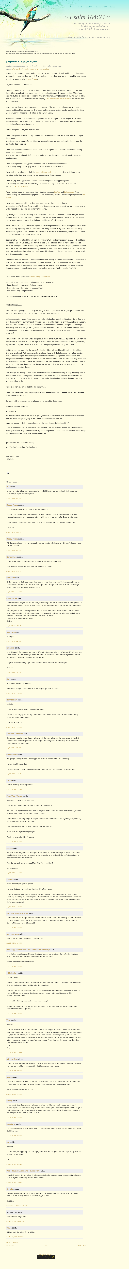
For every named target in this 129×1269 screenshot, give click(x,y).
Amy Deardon (12, 934)
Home (46, 1246)
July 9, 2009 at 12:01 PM (14, 693)
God (21, 69)
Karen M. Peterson (14, 734)
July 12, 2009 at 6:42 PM (14, 1094)
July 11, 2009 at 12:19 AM (14, 1052)
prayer (37, 69)
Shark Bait (11, 632)
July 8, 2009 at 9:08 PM (13, 532)
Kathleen (10, 648)
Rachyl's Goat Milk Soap (17, 913)
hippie (26, 69)
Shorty (9, 1101)
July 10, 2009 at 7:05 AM (14, 774)
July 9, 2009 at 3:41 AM (13, 641)
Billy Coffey (11, 1059)
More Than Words (14, 796)
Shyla (8, 1228)
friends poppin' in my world (45, 1254)
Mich (8, 487)
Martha (9, 848)
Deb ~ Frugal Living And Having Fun (22, 1171)
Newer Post (10, 1246)
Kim (8, 679)
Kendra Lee (11, 557)
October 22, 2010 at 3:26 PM (15, 1237)
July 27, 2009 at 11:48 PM (14, 1182)
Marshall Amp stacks (44, 172)
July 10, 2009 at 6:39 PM (14, 927)
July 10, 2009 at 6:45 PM (14, 943)
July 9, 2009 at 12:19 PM (14, 727)
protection (45, 69)
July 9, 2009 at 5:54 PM (13, 748)
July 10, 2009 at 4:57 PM (14, 841)
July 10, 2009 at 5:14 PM (14, 873)
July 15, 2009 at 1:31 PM (14, 1135)
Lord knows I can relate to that (58, 99)
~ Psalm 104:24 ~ (87, 16)
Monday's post (31, 79)
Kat (7, 1142)
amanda (10, 879)
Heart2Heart (11, 700)
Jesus (32, 69)
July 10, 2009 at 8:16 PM (14, 966)
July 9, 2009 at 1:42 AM (13, 626)
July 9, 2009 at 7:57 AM (13, 672)
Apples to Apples (21, 186)
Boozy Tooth (12, 505)
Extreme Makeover (21, 62)
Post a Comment (12, 1242)
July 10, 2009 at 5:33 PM (14, 907)
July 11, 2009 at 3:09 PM (14, 1070)
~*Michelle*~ (12, 754)
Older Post (82, 1246)
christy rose (11, 598)
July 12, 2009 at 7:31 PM (14, 1117)
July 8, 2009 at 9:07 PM (13, 498)
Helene (9, 1077)
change (15, 69)
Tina (8, 1020)
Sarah (9, 780)
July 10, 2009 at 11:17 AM (14, 789)
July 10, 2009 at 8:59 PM (14, 1013)
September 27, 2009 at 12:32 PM (16, 1206)
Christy (9, 1189)
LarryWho (10, 1124)
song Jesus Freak (39, 277)
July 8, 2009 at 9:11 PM (13, 550)
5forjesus (10, 578)
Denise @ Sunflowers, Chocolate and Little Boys (28, 950)
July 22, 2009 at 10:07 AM (14, 1164)
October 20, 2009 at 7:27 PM (15, 1221)
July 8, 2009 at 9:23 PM (13, 571)
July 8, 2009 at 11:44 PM (14, 592)
